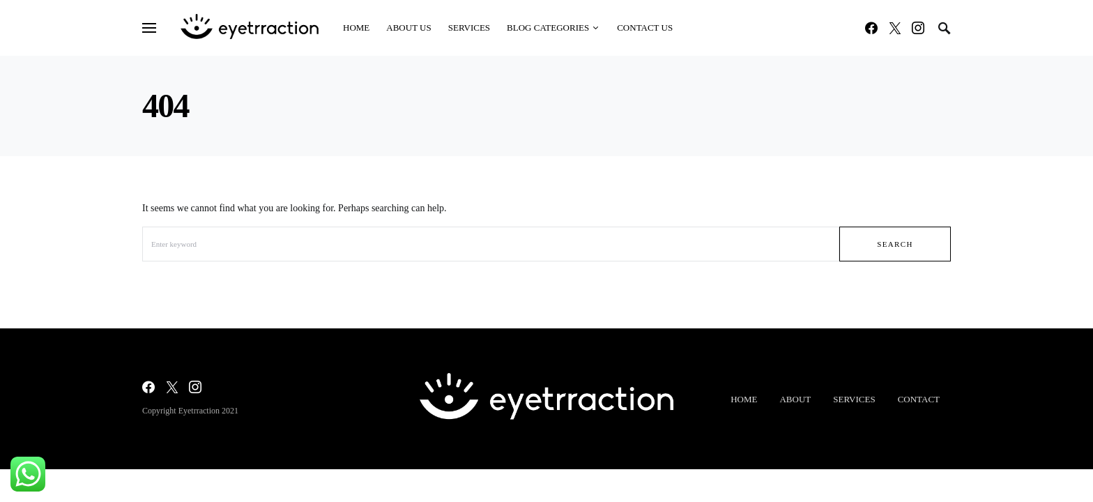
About (795, 399)
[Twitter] (895, 28)
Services (854, 399)
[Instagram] (918, 28)
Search (895, 244)
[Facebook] (871, 28)
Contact (919, 399)
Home (744, 399)
